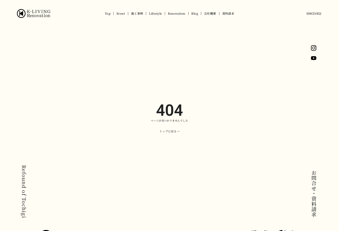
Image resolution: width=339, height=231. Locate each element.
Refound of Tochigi (24, 191)
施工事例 (137, 13)
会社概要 (210, 13)
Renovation (176, 13)
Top (107, 13)
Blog (194, 13)
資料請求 (228, 13)
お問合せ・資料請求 (313, 193)
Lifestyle (155, 13)
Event (121, 13)
